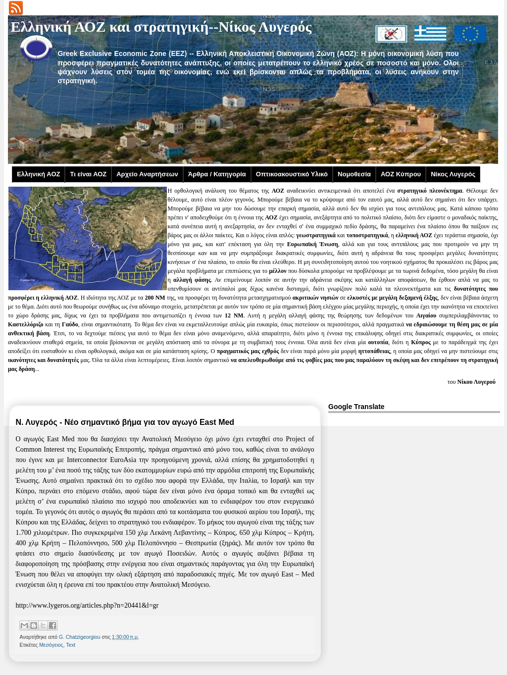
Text (70, 645)
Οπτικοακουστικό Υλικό (292, 174)
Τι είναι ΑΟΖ (88, 174)
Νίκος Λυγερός (453, 174)
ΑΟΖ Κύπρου (401, 174)
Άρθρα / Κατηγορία (217, 174)
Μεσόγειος (51, 645)
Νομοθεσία (354, 174)
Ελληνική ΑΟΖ (38, 174)
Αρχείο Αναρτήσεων (147, 174)
